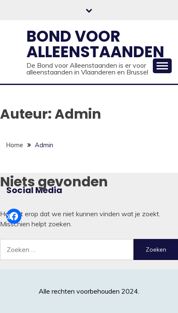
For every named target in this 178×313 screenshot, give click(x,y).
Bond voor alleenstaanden (95, 44)
